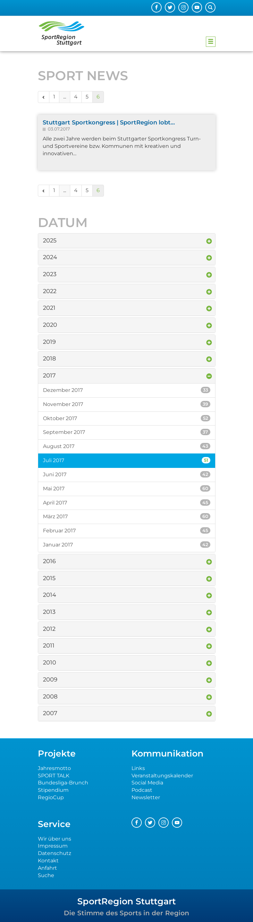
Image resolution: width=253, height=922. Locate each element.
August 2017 (126, 446)
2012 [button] (49, 628)
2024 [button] (50, 257)
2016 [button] (49, 561)
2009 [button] (50, 679)
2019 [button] (49, 341)
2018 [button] (49, 358)
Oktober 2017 (126, 418)
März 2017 (126, 516)
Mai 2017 (126, 488)
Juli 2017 (126, 460)
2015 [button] (49, 578)
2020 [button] (50, 324)
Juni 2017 (126, 474)
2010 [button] (49, 662)
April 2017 (126, 502)
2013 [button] (49, 611)
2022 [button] (49, 291)
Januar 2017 (126, 544)
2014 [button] (49, 594)
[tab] (126, 240)
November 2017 (126, 404)
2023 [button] (49, 274)
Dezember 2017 (126, 390)
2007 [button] (50, 713)
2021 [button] (49, 307)
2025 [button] (49, 240)
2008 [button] (50, 696)
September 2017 (126, 432)
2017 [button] (49, 375)
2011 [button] (49, 645)
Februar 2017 (126, 530)
